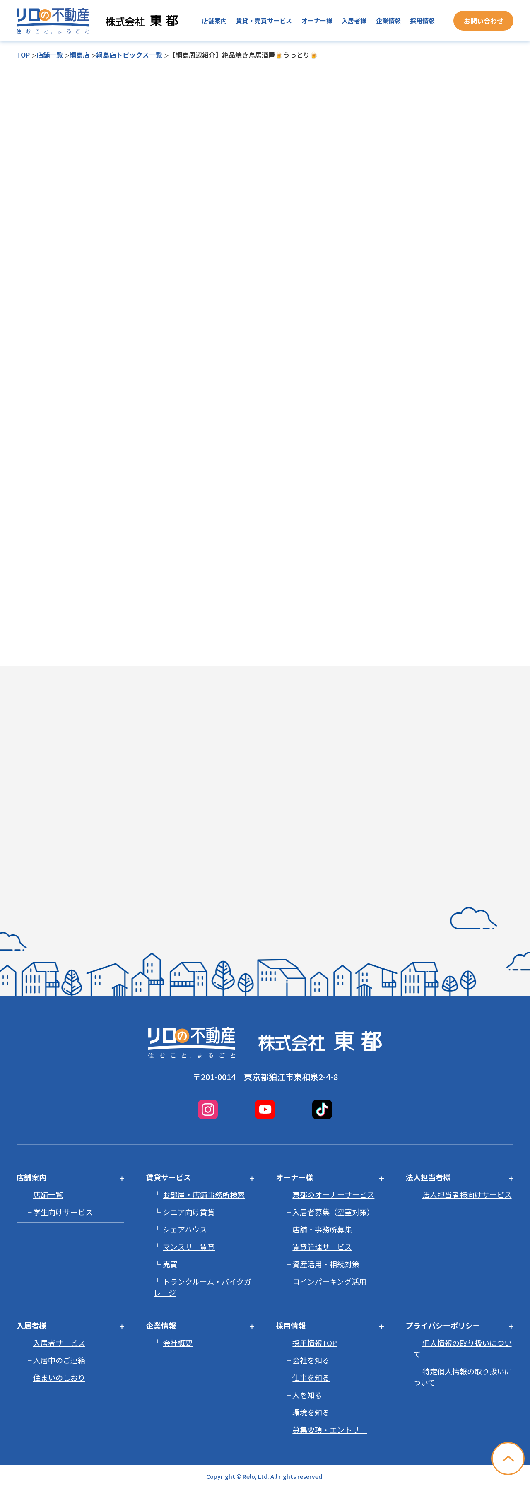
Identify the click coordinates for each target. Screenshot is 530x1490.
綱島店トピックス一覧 (129, 55)
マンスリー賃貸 (189, 1246)
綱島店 (79, 55)
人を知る (307, 1394)
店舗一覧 (49, 55)
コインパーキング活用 (329, 1281)
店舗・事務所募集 (322, 1229)
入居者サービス (59, 1342)
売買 (170, 1264)
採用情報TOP (314, 1342)
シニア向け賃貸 (189, 1211)
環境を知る (311, 1412)
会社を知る (311, 1360)
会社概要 (178, 1342)
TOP (23, 55)
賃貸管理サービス (322, 1246)
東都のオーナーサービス (333, 1194)
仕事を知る (311, 1377)
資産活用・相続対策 (325, 1264)
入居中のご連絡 (59, 1360)
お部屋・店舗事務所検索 (204, 1194)
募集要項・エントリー (329, 1429)
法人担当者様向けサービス (467, 1194)
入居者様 (354, 20)
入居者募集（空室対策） (333, 1211)
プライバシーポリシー (443, 1325)
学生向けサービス (63, 1211)
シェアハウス (185, 1229)
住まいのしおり (59, 1377)
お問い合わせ (484, 21)
